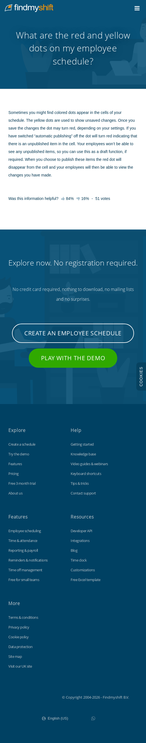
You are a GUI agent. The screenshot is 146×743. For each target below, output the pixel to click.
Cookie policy (18, 636)
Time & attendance (22, 540)
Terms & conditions (23, 617)
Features (15, 463)
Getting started (82, 444)
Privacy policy (18, 627)
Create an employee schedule (73, 333)
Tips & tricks (80, 483)
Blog (74, 550)
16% (82, 198)
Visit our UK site (20, 666)
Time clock (79, 560)
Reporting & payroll (23, 550)
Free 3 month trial (21, 483)
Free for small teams (23, 579)
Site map (15, 656)
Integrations (80, 540)
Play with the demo (73, 358)
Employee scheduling (24, 530)
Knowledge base (83, 454)
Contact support (83, 493)
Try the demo (18, 454)
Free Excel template (85, 579)
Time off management (25, 569)
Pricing (13, 473)
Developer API (81, 530)
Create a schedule (21, 444)
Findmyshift (34, 696)
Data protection (20, 646)
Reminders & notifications (28, 560)
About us (15, 493)
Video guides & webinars (89, 463)
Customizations (83, 569)
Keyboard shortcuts (86, 473)
